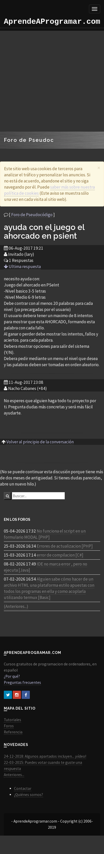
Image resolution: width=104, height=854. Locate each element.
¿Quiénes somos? (28, 794)
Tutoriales (12, 719)
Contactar (22, 788)
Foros (9, 725)
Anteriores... (14, 774)
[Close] (98, 167)
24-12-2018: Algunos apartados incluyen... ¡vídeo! (45, 756)
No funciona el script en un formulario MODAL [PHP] (45, 534)
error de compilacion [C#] (60, 555)
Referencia (13, 732)
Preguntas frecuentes (22, 682)
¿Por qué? (12, 676)
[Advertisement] (48, 81)
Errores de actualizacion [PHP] (65, 546)
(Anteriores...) (16, 606)
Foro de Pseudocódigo (32, 214)
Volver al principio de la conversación (40, 442)
